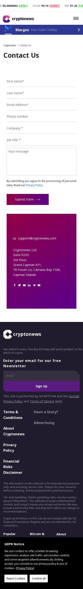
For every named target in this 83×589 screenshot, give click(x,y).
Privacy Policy (34, 185)
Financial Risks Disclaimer (12, 467)
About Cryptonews (14, 431)
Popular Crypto (9, 536)
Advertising (44, 422)
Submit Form (27, 199)
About (61, 534)
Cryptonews (9, 45)
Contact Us (25, 45)
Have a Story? (46, 411)
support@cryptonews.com (37, 238)
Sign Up (41, 386)
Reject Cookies (16, 578)
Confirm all (39, 578)
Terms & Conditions (12, 414)
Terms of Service (42, 401)
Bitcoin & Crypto (37, 536)
